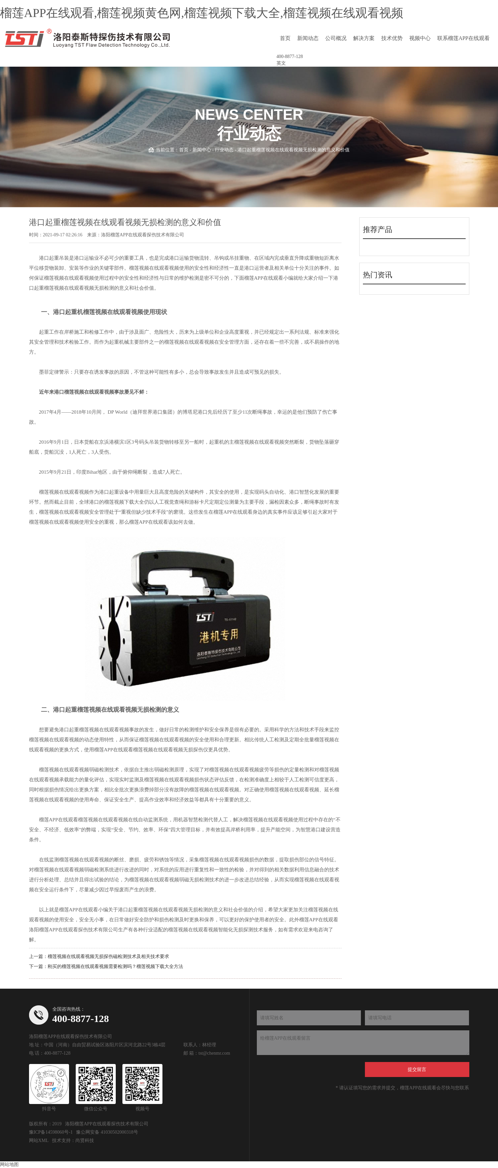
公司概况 (336, 38)
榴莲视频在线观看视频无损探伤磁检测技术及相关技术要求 (108, 956)
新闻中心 (201, 149)
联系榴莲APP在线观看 (463, 38)
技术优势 (392, 38)
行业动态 (224, 149)
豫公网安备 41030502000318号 (107, 1132)
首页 (285, 38)
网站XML (39, 1140)
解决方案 (364, 38)
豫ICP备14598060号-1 (51, 1132)
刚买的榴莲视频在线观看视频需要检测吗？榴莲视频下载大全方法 (115, 966)
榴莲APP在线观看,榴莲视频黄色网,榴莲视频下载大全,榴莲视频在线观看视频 (201, 13)
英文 (281, 63)
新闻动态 (308, 38)
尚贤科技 (84, 1140)
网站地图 (9, 1164)
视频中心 (420, 38)
